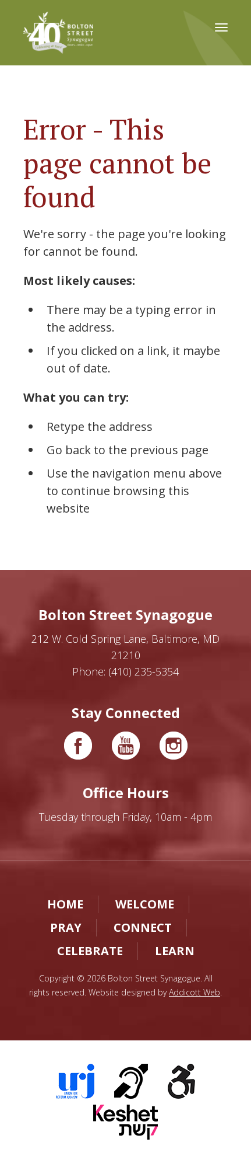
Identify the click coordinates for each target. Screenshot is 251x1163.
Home (65, 904)
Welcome (144, 904)
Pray (66, 927)
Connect (143, 927)
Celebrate (90, 951)
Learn (175, 951)
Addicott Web (194, 992)
